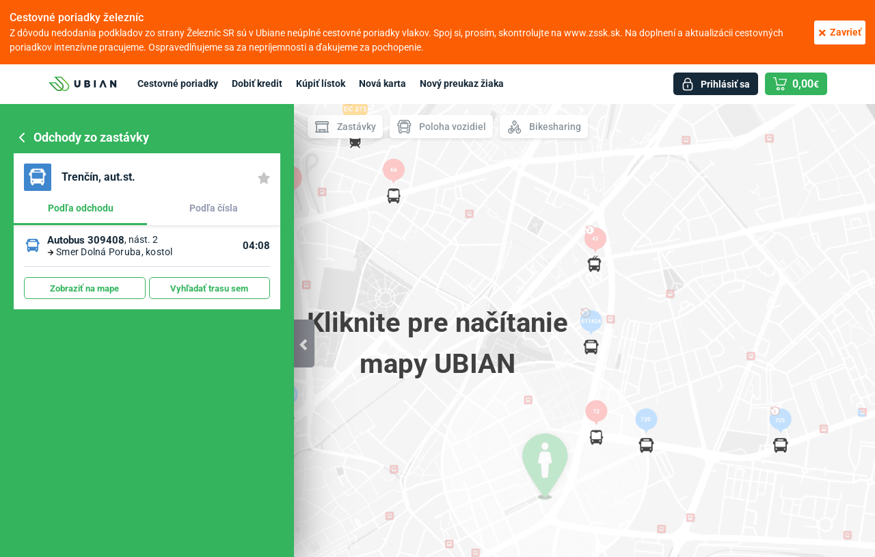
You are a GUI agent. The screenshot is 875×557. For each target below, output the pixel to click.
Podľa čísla (213, 208)
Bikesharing (544, 127)
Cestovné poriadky (177, 83)
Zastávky (345, 127)
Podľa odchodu (80, 208)
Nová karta (382, 83)
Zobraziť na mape (84, 288)
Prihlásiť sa (725, 84)
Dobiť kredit (257, 83)
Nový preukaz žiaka (462, 83)
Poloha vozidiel (441, 127)
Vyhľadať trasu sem (209, 288)
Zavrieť (839, 32)
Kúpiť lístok (320, 83)
